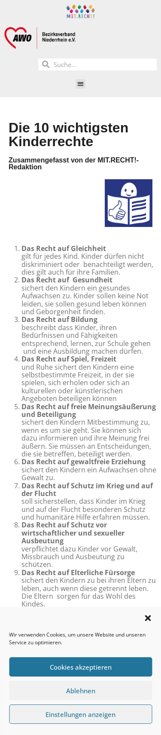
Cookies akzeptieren (81, 667)
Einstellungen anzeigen (80, 714)
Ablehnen (80, 690)
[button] (147, 618)
